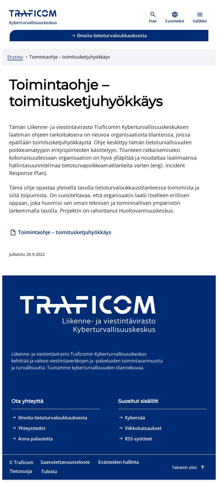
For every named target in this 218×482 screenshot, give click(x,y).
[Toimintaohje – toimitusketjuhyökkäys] (60, 233)
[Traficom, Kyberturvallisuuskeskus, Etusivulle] (36, 17)
